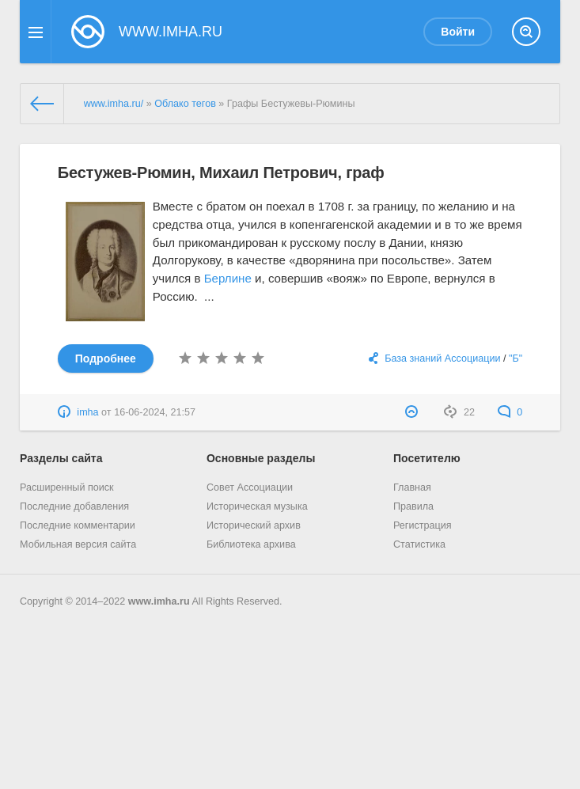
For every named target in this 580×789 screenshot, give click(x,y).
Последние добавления (74, 506)
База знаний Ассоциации (442, 358)
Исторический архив (254, 525)
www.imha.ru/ (114, 103)
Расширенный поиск (67, 487)
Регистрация (422, 525)
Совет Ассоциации (250, 487)
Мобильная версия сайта (78, 544)
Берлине (228, 278)
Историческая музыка (257, 506)
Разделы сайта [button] (61, 458)
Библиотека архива (251, 544)
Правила (413, 506)
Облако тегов (185, 103)
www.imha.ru (159, 601)
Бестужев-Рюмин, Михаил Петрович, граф (221, 172)
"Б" (515, 358)
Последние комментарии (77, 525)
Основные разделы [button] (261, 458)
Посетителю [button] (427, 458)
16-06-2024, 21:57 (154, 412)
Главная (412, 487)
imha (87, 412)
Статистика (419, 544)
